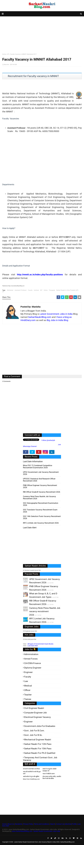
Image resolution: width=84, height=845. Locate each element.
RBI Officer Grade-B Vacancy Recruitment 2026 (41, 492)
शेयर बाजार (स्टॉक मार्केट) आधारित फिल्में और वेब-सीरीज (52, 777)
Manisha (6, 64)
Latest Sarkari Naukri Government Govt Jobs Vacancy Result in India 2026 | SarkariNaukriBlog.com (44, 842)
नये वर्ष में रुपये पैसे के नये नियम (31, 769)
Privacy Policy (28, 824)
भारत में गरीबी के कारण (49, 774)
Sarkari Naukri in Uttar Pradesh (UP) (67, 290)
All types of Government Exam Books (40, 644)
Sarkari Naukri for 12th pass (37, 744)
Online (46, 290)
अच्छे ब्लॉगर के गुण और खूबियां (31, 776)
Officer (27, 690)
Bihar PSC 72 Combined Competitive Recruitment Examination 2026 (37, 466)
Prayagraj (52, 290)
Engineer (28, 672)
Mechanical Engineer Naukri (37, 739)
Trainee (27, 699)
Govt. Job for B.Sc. (33, 735)
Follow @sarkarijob (48, 440)
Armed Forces (31, 658)
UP (8, 54)
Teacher (28, 694)
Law (26, 681)
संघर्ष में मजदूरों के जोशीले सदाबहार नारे (49, 770)
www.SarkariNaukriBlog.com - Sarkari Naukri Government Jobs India (36, 831)
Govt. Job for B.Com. (34, 730)
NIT (41, 290)
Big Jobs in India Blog (57, 320)
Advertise (68, 824)
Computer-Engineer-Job (35, 712)
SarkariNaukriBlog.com (39, 317)
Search (52, 824)
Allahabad (10, 290)
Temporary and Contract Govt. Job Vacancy (40, 758)
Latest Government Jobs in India (56, 314)
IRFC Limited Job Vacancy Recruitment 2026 (41, 523)
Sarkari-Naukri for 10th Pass (37, 748)
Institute (36, 290)
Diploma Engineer (32, 667)
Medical (28, 685)
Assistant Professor (21, 290)
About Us (10, 824)
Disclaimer (18, 824)
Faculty (30, 290)
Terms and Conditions (41, 824)
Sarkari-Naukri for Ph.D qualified (39, 753)
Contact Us (60, 824)
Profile (74, 824)
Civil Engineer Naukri (34, 708)
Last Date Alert (33, 646)
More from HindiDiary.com (31, 779)
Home (4, 54)
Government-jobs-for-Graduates (39, 726)
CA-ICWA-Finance (32, 663)
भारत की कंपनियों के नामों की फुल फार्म (32, 773)
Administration (31, 654)
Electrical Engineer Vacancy (37, 717)
